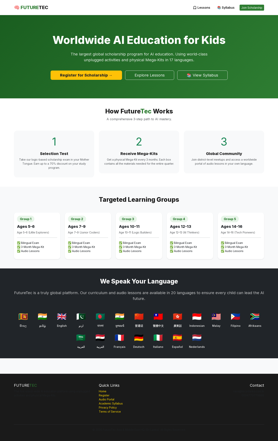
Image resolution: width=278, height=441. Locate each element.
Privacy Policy (108, 407)
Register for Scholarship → (86, 75)
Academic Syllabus (111, 403)
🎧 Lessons (201, 7)
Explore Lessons (150, 75)
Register (104, 395)
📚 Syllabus (226, 7)
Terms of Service (110, 411)
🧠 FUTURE (31, 7)
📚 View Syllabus (202, 75)
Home (102, 391)
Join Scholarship (251, 7)
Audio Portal (106, 399)
